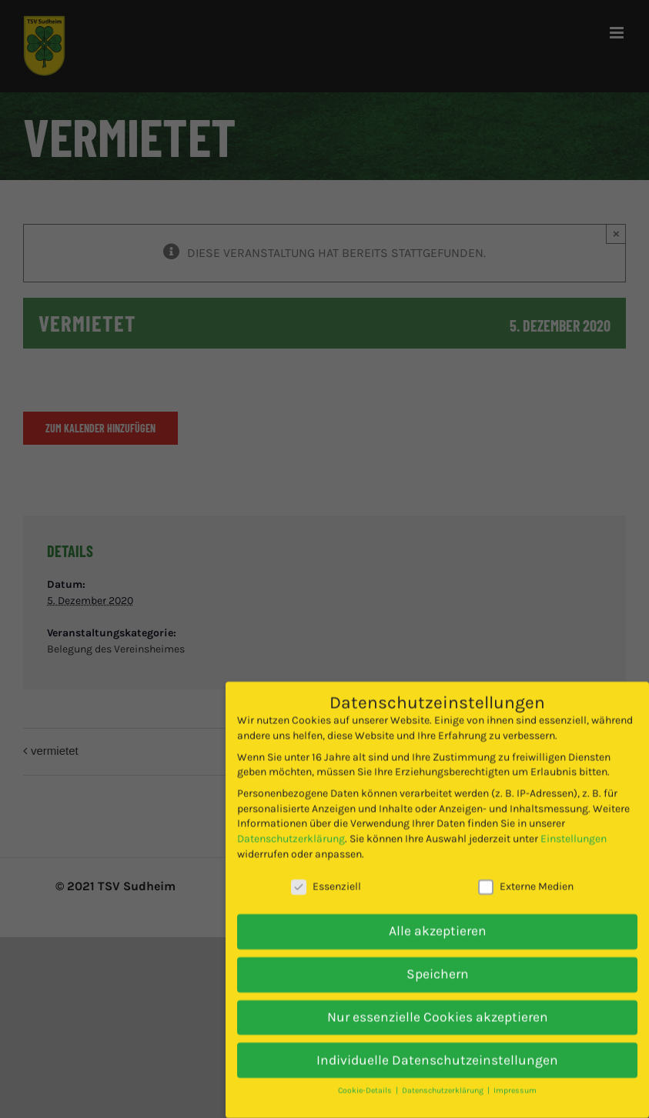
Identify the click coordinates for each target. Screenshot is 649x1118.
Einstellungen (573, 822)
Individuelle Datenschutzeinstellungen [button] (437, 1042)
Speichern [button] (437, 956)
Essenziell (326, 870)
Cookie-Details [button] (366, 1074)
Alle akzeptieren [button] (438, 914)
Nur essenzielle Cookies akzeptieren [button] (437, 999)
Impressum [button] (515, 1074)
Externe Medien (526, 870)
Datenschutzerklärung (291, 822)
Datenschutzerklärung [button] (444, 1074)
